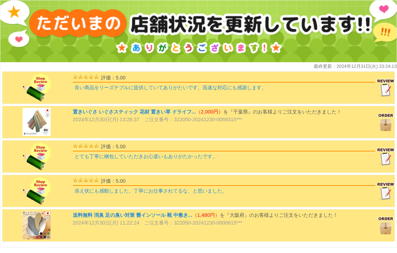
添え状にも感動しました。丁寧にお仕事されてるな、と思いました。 (151, 191)
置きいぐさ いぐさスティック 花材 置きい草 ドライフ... (134, 112)
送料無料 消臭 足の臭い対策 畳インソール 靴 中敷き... (132, 215)
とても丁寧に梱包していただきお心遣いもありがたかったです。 (146, 156)
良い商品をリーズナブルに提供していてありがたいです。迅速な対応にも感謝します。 (171, 87)
